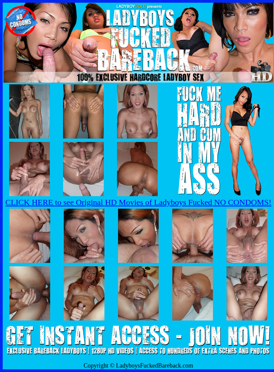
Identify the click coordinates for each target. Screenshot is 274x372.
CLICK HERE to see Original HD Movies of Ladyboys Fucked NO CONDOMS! (138, 202)
